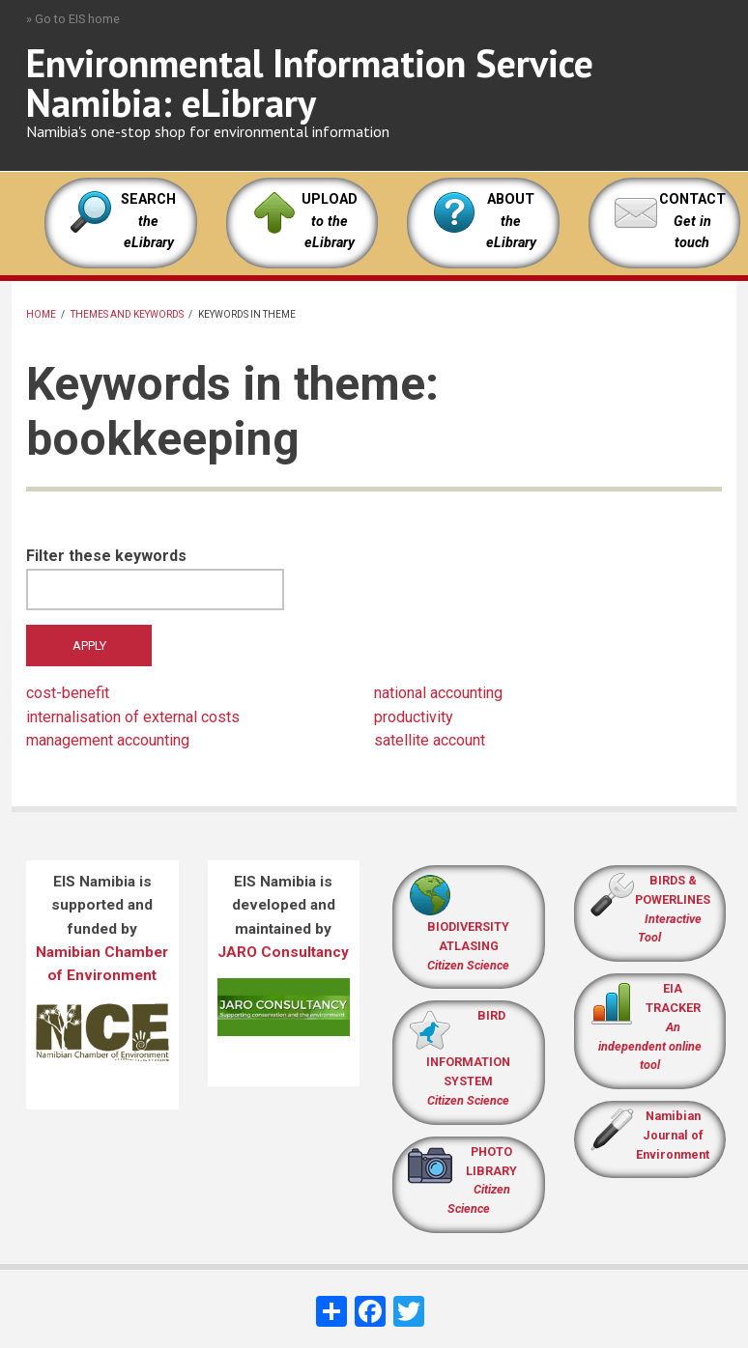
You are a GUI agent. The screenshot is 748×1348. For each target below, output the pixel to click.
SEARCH (148, 221)
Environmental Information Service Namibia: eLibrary (309, 82)
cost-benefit (67, 693)
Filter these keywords (106, 556)
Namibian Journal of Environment (672, 1135)
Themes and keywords (127, 314)
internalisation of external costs (133, 717)
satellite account (429, 740)
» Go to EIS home (73, 19)
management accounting (107, 740)
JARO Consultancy (283, 952)
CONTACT (692, 199)
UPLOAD (330, 221)
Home (41, 314)
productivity (413, 717)
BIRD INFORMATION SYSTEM (468, 1058)
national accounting (438, 693)
